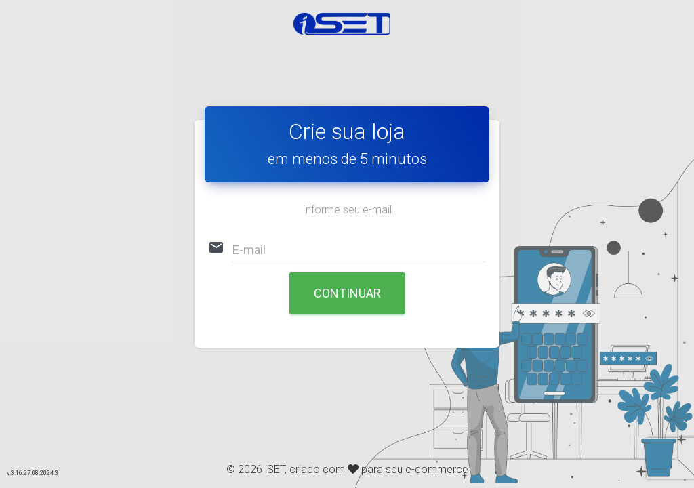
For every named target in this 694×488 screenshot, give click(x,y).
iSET (275, 469)
